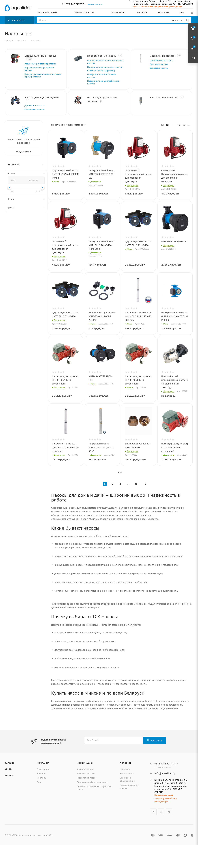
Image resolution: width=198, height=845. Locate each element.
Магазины (125, 769)
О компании (43, 769)
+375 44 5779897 (74, 4)
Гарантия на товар (86, 778)
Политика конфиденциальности (93, 782)
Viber (169, 812)
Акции (8, 769)
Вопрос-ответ (126, 773)
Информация (85, 763)
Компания (43, 763)
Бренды (9, 775)
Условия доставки (86, 773)
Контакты (41, 778)
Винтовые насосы (159, 64)
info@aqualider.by (165, 773)
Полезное (125, 763)
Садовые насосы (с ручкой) (101, 70)
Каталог (9, 763)
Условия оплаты (85, 769)
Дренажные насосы (34, 105)
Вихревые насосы (159, 68)
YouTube (161, 812)
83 (136, 483)
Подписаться (154, 740)
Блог (39, 782)
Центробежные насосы (161, 60)
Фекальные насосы (34, 109)
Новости (41, 773)
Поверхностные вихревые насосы (104, 67)
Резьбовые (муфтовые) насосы (40, 63)
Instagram (153, 812)
